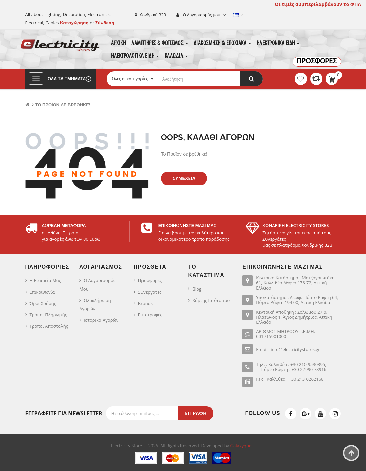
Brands (145, 303)
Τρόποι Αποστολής (49, 326)
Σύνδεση (104, 23)
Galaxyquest (242, 445)
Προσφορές (150, 280)
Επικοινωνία (42, 292)
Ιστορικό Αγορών (101, 320)
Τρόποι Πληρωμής (48, 315)
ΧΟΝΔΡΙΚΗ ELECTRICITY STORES (295, 225)
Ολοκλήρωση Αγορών (95, 304)
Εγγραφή (196, 413)
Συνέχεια (184, 178)
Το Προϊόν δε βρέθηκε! (62, 104)
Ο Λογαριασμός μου (97, 284)
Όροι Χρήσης (43, 303)
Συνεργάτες (150, 292)
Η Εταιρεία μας (45, 280)
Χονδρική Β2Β (153, 15)
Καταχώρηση (75, 23)
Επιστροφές (150, 315)
